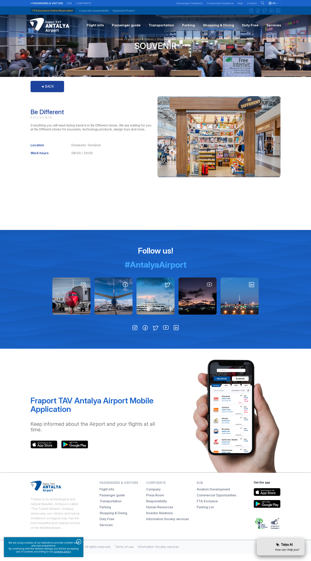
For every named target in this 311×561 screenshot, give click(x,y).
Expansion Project (124, 10)
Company (153, 496)
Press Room (155, 502)
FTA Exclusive (207, 508)
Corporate (83, 3)
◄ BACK (47, 93)
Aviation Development (213, 496)
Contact (252, 3)
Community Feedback (220, 3)
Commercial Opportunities (216, 502)
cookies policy (62, 551)
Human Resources (159, 514)
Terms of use (124, 554)
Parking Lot (205, 514)
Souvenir (155, 51)
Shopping (190, 44)
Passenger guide (112, 502)
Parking (105, 514)
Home (119, 44)
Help (240, 3)
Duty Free (107, 526)
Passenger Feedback (190, 3)
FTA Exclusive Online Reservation (53, 10)
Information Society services (167, 526)
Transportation (110, 508)
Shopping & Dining (168, 44)
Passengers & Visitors (48, 3)
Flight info (107, 496)
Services (106, 532)
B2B (69, 3)
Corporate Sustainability (94, 10)
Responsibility (156, 508)
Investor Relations (159, 520)
